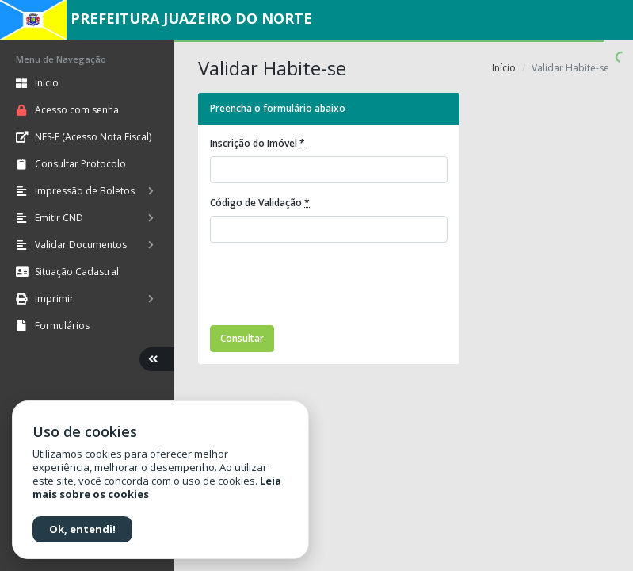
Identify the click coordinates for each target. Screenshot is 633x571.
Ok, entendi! (82, 529)
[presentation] (330, 286)
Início (504, 68)
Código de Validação (260, 202)
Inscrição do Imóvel (257, 143)
